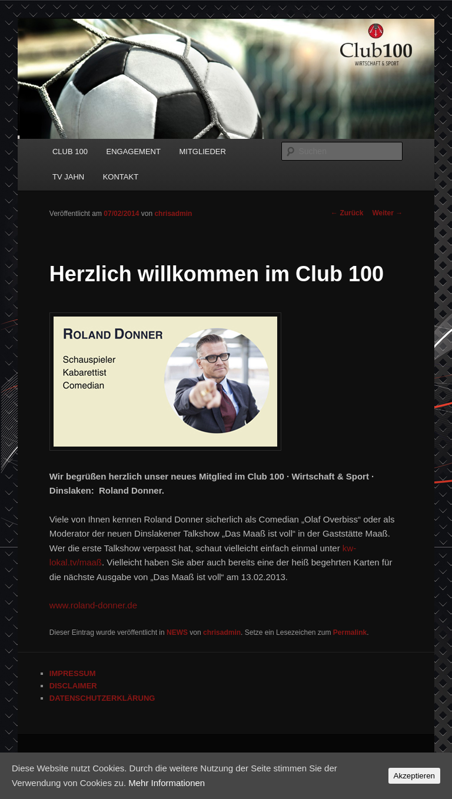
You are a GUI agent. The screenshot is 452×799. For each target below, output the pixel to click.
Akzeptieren (414, 775)
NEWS (177, 632)
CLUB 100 (70, 151)
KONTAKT (120, 176)
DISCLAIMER (73, 685)
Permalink (350, 632)
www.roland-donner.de (93, 605)
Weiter (387, 213)
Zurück (347, 213)
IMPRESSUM (72, 673)
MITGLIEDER (202, 151)
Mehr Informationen (166, 783)
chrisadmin (173, 213)
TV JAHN (68, 176)
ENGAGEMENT (133, 151)
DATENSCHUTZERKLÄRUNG (102, 698)
